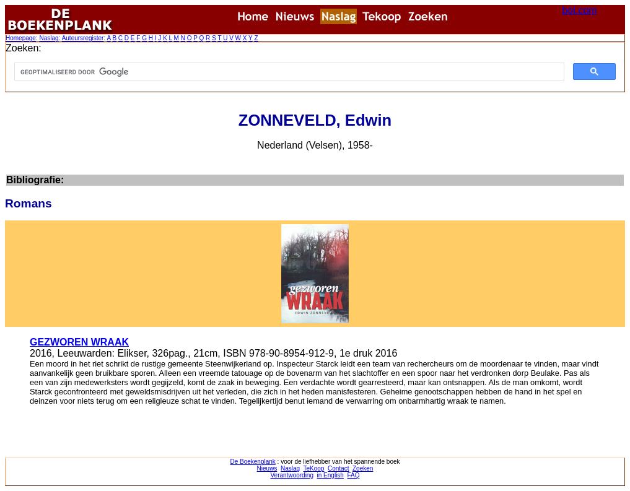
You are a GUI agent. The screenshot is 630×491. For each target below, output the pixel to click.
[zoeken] (288, 71)
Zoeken (362, 468)
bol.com (579, 10)
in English (330, 475)
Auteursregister (83, 38)
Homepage (21, 38)
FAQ (353, 475)
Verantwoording (292, 475)
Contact (338, 468)
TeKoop (314, 468)
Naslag (48, 38)
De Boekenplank (252, 461)
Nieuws (267, 468)
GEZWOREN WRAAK (79, 342)
